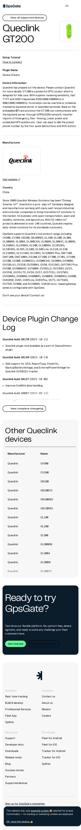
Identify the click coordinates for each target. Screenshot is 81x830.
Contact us (48, 696)
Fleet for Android (52, 738)
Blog (7, 763)
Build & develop (14, 702)
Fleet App (11, 715)
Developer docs (14, 744)
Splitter (9, 722)
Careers (46, 715)
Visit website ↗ (11, 179)
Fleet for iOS (49, 744)
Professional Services (18, 709)
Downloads (11, 751)
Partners (10, 776)
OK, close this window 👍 (19, 821)
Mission (46, 709)
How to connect (12, 62)
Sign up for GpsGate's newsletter (25, 803)
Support (10, 738)
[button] (25, 18)
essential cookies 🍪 (41, 810)
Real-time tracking (16, 696)
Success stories (14, 770)
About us (47, 702)
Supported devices (16, 783)
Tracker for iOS (51, 757)
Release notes (13, 757)
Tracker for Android (53, 751)
